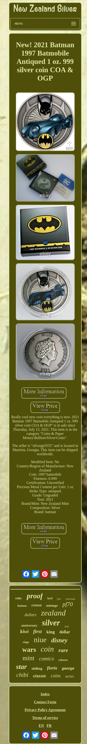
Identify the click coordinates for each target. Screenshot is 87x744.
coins (56, 675)
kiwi (24, 631)
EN (41, 726)
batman (22, 605)
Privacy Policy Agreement (45, 710)
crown (37, 605)
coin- (18, 598)
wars (29, 649)
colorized (70, 598)
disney (59, 640)
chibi (22, 675)
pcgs (66, 626)
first (37, 631)
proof (35, 596)
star (21, 666)
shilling (37, 668)
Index (45, 694)
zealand (53, 613)
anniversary (29, 625)
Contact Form (45, 702)
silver (51, 622)
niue (40, 639)
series (69, 676)
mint (28, 658)
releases (63, 660)
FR (49, 726)
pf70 (67, 604)
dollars (30, 614)
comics (46, 659)
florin (52, 668)
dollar (64, 632)
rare (63, 650)
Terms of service (45, 718)
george (68, 668)
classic (39, 676)
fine (59, 598)
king (50, 631)
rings (26, 642)
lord (49, 598)
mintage (52, 605)
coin (47, 649)
